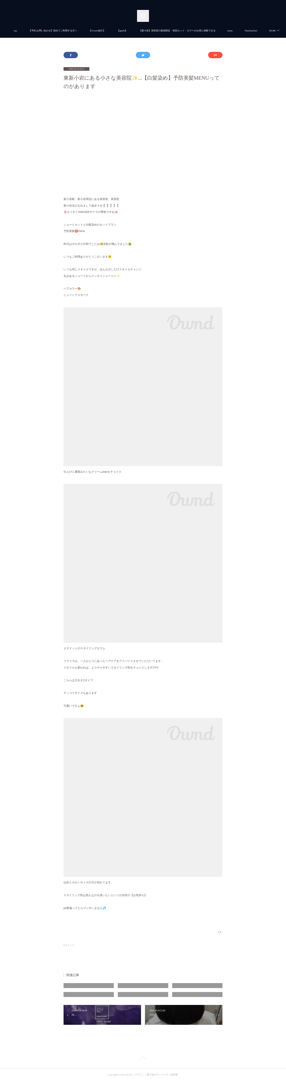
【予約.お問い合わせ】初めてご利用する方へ (70, 30)
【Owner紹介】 (115, 30)
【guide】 (140, 30)
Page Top (143, 1059)
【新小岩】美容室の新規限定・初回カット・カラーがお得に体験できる (195, 30)
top (33, 30)
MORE (248, 30)
